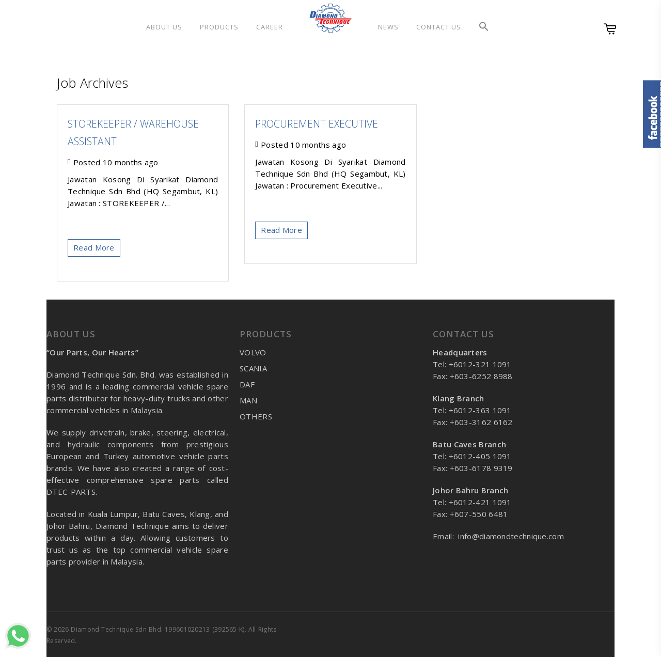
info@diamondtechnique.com (511, 536)
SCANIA (253, 368)
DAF (247, 384)
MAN (248, 400)
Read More (94, 247)
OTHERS (256, 416)
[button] (484, 27)
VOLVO (253, 352)
